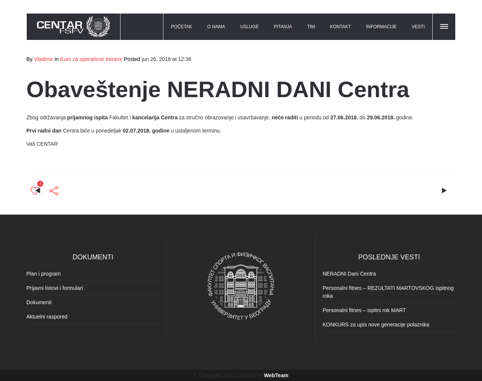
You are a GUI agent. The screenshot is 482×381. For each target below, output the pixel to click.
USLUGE (249, 26)
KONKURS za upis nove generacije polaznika (376, 325)
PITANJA (283, 26)
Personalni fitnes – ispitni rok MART (364, 310)
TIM (311, 26)
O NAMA (216, 26)
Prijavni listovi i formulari (54, 288)
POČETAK (181, 26)
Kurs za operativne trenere (91, 59)
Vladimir (43, 59)
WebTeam (276, 375)
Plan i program (43, 274)
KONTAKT (340, 26)
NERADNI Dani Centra (349, 274)
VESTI (418, 26)
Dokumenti (39, 302)
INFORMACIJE (381, 26)
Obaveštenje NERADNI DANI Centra (217, 89)
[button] (444, 25)
